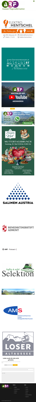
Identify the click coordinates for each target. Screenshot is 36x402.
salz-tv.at (27, 387)
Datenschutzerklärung (28, 394)
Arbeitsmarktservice (17, 389)
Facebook (27, 389)
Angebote (15, 387)
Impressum (27, 396)
